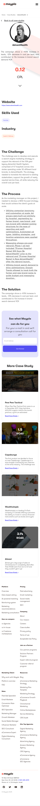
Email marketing (26, 595)
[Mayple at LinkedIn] (22, 787)
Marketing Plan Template (25, 688)
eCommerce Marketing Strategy (28, 682)
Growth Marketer (8, 717)
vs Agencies (6, 624)
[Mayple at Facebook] (4, 787)
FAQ (3, 685)
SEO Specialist (7, 710)
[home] (9, 4)
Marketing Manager (9, 713)
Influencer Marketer (9, 725)
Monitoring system (9, 603)
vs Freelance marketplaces (7, 632)
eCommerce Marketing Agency (28, 736)
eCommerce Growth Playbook (27, 699)
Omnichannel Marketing (25, 705)
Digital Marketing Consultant (8, 737)
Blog (21, 677)
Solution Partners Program (26, 655)
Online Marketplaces (28, 710)
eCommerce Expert (9, 732)
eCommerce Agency (27, 755)
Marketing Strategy (27, 694)
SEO (21, 605)
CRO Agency (25, 751)
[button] (37, 4)
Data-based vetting (9, 595)
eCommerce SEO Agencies (25, 760)
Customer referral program (26, 665)
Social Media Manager (10, 721)
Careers (23, 624)
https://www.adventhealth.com (12, 105)
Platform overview (8, 681)
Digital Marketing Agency (26, 730)
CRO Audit (24, 718)
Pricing (22, 587)
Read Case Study (11, 416)
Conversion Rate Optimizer (8, 704)
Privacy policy (25, 631)
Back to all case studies (14, 21)
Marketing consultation (10, 613)
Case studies (25, 627)
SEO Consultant (8, 729)
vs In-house (6, 627)
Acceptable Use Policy (28, 639)
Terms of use (24, 635)
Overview (5, 591)
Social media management (25, 600)
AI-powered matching (10, 599)
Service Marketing (26, 714)
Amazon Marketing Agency (27, 746)
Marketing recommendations (8, 607)
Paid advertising (26, 591)
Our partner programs (28, 650)
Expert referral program (29, 660)
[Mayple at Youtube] (16, 787)
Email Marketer (7, 700)
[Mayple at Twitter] (10, 787)
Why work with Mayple (10, 677)
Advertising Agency (27, 741)
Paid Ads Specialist (9, 696)
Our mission (24, 620)
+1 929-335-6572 (23, 780)
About (22, 616)
